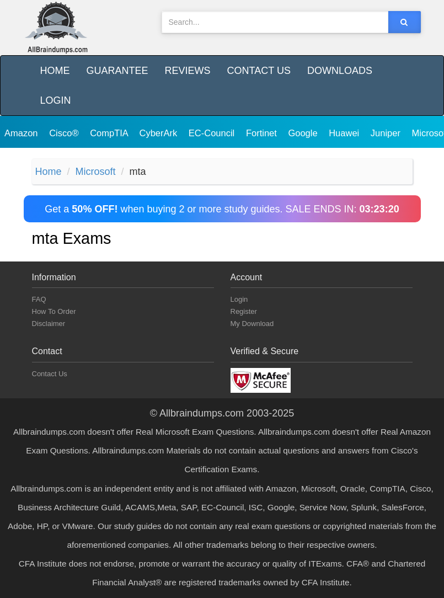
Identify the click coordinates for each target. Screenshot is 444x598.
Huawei (345, 133)
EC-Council (213, 133)
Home (55, 70)
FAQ (39, 299)
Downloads (339, 70)
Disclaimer (49, 323)
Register (244, 311)
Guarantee (117, 70)
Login (55, 100)
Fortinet (263, 133)
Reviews (188, 70)
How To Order (54, 311)
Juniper (387, 133)
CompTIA (110, 133)
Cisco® (65, 133)
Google (304, 133)
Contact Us (259, 70)
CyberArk (159, 133)
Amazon (22, 133)
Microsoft (96, 171)
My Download (252, 323)
